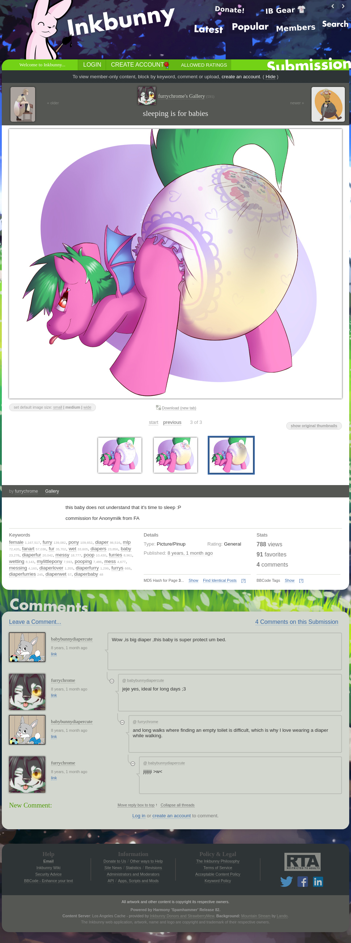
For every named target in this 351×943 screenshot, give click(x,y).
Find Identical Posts (220, 580)
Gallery (52, 491)
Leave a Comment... (35, 622)
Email (48, 861)
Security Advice (48, 874)
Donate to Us (114, 861)
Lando (282, 916)
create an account (240, 76)
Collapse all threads (178, 805)
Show (193, 580)
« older (53, 103)
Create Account (137, 65)
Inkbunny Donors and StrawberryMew (182, 916)
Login (92, 65)
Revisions (153, 867)
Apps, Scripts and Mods (138, 881)
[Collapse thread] (111, 681)
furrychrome (26, 491)
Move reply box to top (136, 805)
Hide (270, 76)
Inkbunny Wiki (48, 867)
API (111, 881)
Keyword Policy (218, 881)
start (153, 422)
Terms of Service (217, 867)
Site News (113, 867)
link (54, 654)
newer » (297, 103)
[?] (243, 580)
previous (172, 422)
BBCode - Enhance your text (48, 881)
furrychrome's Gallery (186, 96)
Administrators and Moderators (133, 874)
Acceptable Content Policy (217, 874)
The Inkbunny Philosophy (218, 861)
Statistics (133, 867)
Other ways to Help (146, 861)
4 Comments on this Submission (296, 622)
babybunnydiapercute (72, 639)
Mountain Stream (256, 916)
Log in (138, 815)
